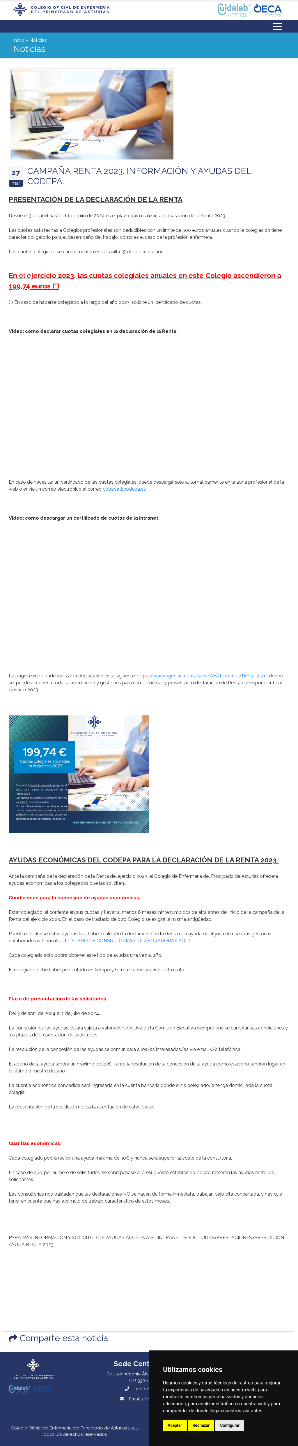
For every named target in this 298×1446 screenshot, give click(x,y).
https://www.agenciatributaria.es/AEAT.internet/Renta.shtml (202, 676)
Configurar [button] (230, 1425)
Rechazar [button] (201, 1425)
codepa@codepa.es (124, 489)
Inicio (18, 40)
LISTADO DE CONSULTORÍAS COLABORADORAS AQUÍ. (129, 940)
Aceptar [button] (175, 1425)
